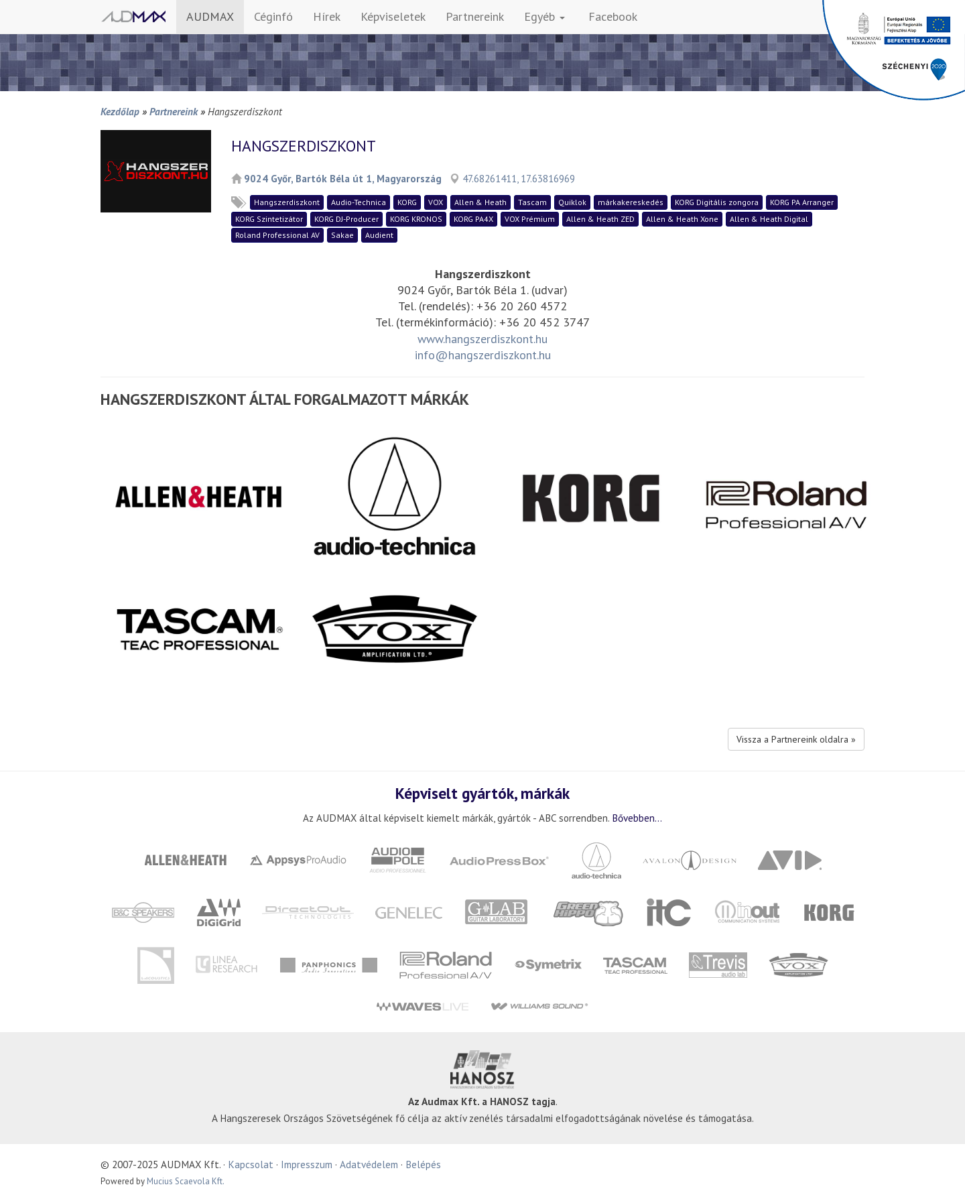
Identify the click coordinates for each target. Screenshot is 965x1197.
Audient (379, 235)
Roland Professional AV (277, 235)
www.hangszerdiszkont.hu (482, 338)
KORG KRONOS (416, 219)
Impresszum (306, 1164)
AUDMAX (210, 16)
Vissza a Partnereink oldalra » (796, 739)
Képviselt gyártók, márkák (482, 793)
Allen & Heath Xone (682, 219)
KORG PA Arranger (802, 202)
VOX (435, 202)
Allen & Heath (480, 202)
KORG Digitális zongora (717, 202)
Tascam (532, 202)
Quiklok (572, 202)
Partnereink (475, 16)
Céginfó (273, 16)
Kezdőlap (120, 111)
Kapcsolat (250, 1164)
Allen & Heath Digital (769, 219)
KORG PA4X (473, 219)
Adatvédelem (369, 1164)
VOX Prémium (530, 219)
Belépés (423, 1164)
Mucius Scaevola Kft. (185, 1181)
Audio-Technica (358, 202)
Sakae (342, 235)
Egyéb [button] (544, 16)
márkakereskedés (630, 202)
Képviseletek (393, 16)
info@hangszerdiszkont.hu (483, 355)
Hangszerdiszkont (287, 202)
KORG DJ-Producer (346, 219)
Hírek (326, 16)
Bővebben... (637, 817)
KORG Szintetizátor (269, 219)
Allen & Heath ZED (600, 219)
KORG (407, 202)
